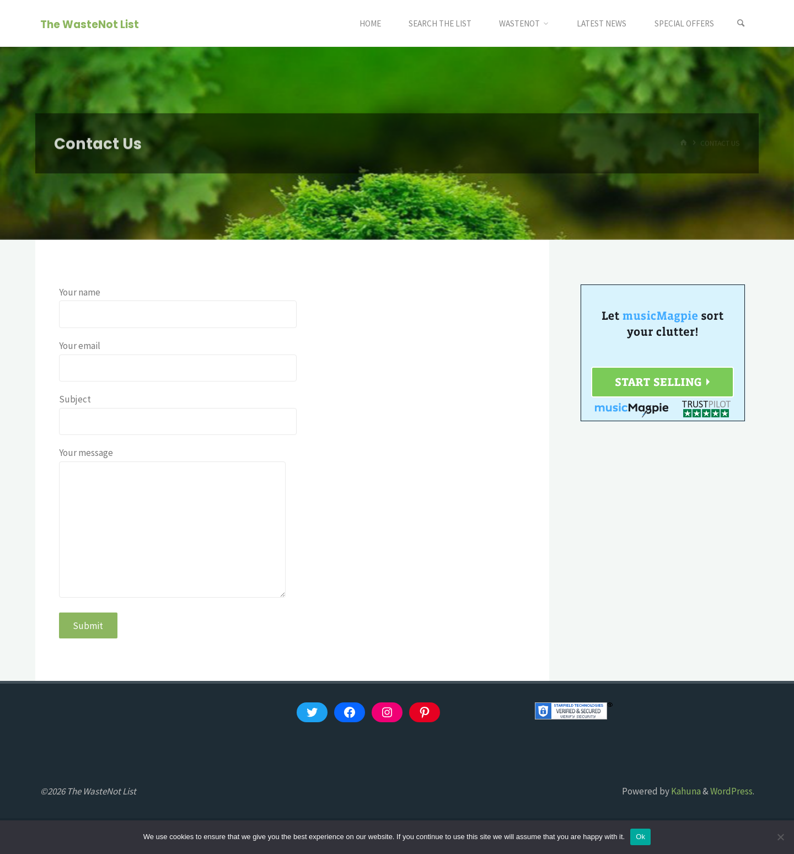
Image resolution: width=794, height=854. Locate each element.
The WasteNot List (89, 24)
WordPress (731, 791)
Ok (640, 836)
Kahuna (685, 791)
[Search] (741, 23)
